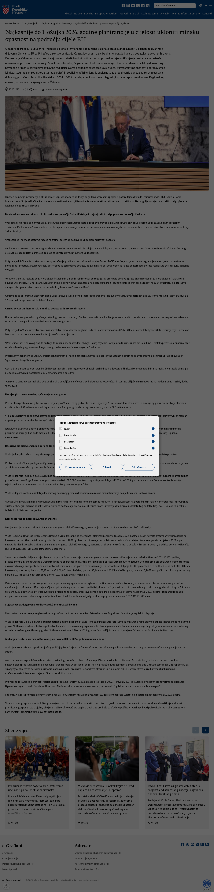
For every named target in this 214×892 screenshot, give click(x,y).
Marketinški (70, 448)
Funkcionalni (70, 435)
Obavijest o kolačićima (139, 455)
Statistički (69, 441)
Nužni (67, 428)
